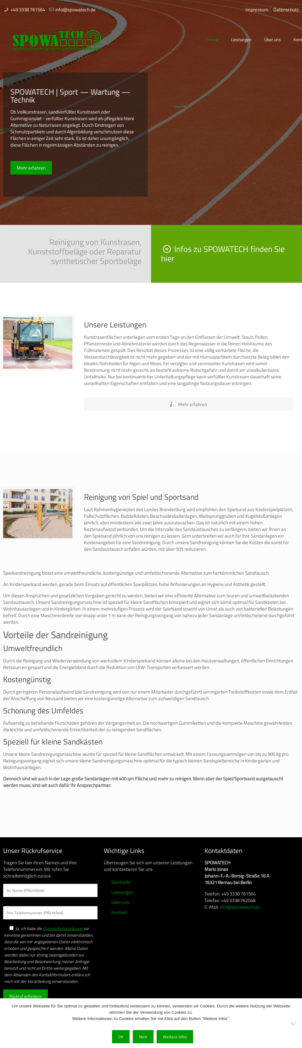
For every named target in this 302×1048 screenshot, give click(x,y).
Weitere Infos (175, 1037)
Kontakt (119, 912)
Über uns (120, 902)
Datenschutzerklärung (62, 928)
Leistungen (122, 892)
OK (120, 1037)
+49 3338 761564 (27, 9)
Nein (143, 1037)
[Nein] (294, 1023)
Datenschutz (286, 9)
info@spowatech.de (75, 9)
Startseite (121, 882)
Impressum (256, 9)
